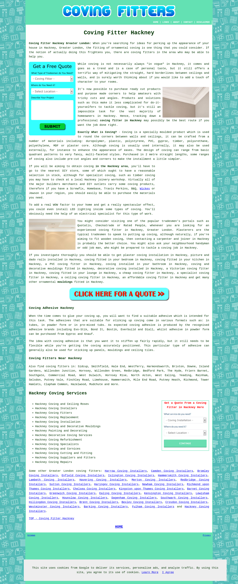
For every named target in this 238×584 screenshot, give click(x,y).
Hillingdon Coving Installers (52, 502)
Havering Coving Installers (102, 479)
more (114, 384)
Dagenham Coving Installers (133, 497)
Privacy (207, 535)
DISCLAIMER (203, 22)
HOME (155, 22)
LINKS (165, 22)
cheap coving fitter (139, 273)
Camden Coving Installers (172, 471)
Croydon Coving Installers (186, 502)
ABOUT (176, 22)
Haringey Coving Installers (116, 484)
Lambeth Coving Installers (51, 479)
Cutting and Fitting (76, 453)
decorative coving (112, 268)
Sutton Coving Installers (69, 484)
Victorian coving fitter (189, 268)
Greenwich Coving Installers (72, 493)
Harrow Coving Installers (126, 471)
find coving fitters (53, 366)
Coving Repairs (60, 462)
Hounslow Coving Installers (84, 497)
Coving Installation (64, 421)
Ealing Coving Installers (119, 493)
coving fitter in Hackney (121, 120)
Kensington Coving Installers (168, 493)
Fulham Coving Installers (153, 506)
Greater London (61, 471)
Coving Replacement (63, 417)
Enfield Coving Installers (83, 475)
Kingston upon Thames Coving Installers (151, 488)
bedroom (127, 259)
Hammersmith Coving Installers (182, 475)
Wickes (145, 188)
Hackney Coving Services (58, 393)
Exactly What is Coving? (97, 132)
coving (114, 145)
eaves (128, 150)
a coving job (168, 247)
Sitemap (31, 535)
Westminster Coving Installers (54, 506)
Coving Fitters (60, 412)
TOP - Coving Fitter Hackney (51, 518)
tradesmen (98, 234)
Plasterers (184, 230)
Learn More (150, 572)
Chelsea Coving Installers (94, 488)
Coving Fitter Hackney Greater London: (60, 43)
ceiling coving (76, 277)
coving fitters (88, 471)
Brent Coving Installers (98, 502)
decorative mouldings (46, 268)
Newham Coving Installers (162, 484)
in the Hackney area (112, 166)
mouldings (65, 282)
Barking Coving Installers (106, 506)
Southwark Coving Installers (184, 497)
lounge (92, 273)
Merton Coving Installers (153, 479)
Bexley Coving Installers (141, 502)
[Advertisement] (183, 186)
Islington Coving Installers (131, 475)
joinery (104, 179)
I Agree (168, 572)
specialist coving (100, 175)
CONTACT (188, 22)
